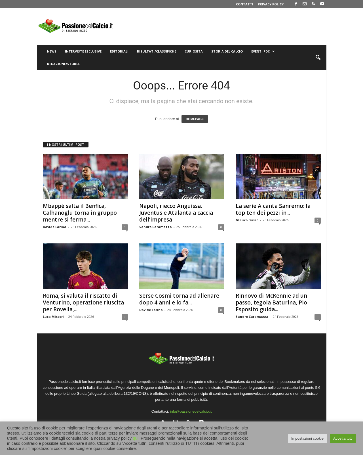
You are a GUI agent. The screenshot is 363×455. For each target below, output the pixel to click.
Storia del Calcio (227, 51)
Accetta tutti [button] (343, 438)
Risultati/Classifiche (156, 51)
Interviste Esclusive (83, 51)
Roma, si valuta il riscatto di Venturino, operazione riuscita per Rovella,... (83, 302)
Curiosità (194, 51)
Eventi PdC (263, 51)
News (51, 51)
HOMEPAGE (195, 119)
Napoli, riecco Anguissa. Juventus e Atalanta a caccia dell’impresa (176, 212)
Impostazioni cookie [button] (307, 438)
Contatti (244, 4)
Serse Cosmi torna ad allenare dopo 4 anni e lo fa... (179, 299)
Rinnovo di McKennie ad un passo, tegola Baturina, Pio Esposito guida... (271, 302)
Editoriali (119, 51)
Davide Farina (54, 227)
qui (135, 438)
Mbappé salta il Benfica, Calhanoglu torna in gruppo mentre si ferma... (80, 212)
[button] (318, 57)
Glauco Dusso (247, 220)
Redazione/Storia (63, 64)
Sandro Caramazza (155, 227)
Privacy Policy (271, 4)
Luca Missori (53, 316)
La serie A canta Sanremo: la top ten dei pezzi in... (273, 209)
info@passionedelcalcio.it (191, 411)
